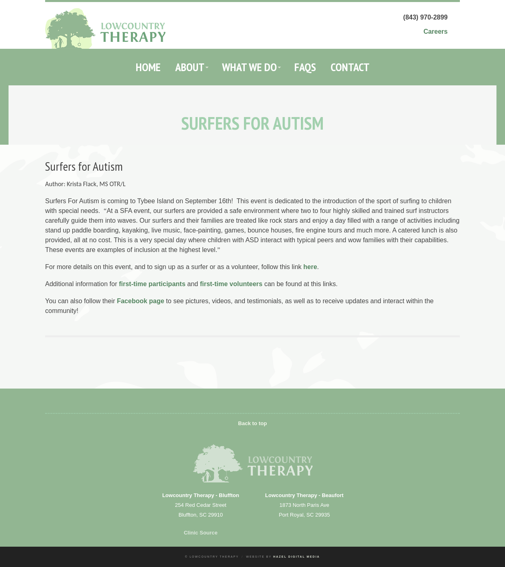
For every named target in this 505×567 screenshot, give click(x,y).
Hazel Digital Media (296, 556)
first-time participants (152, 283)
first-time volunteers (231, 283)
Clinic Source (201, 533)
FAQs (305, 66)
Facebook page (140, 301)
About (190, 66)
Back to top (252, 423)
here (310, 266)
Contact (350, 66)
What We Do (249, 66)
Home (148, 66)
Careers (435, 31)
